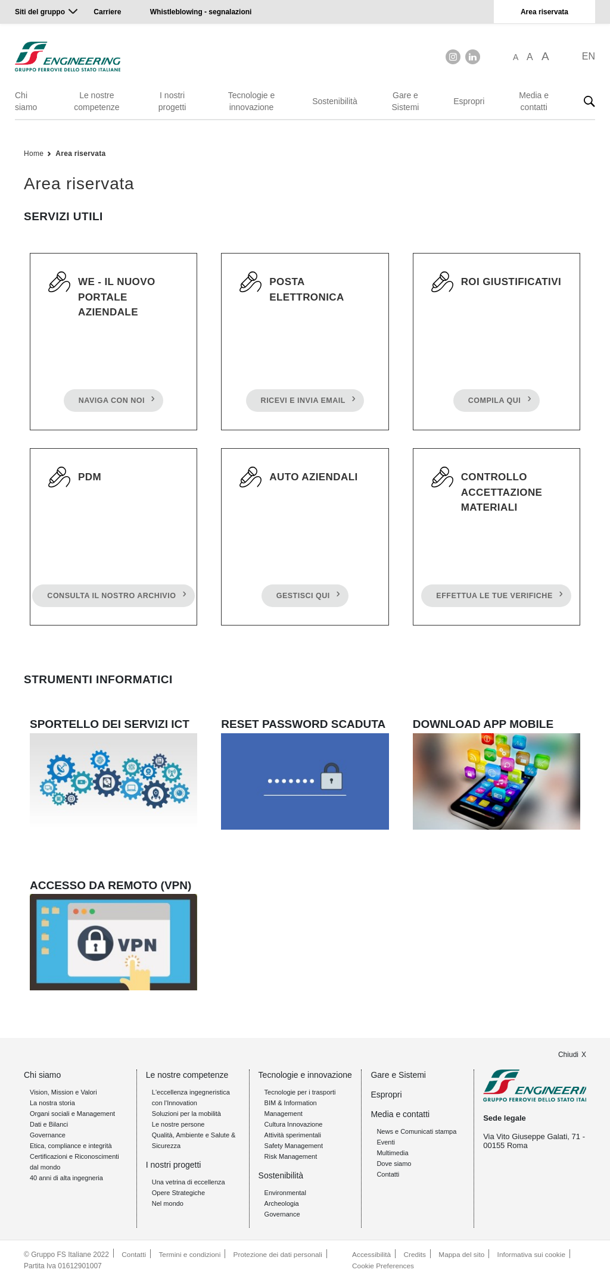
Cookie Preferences (382, 1265)
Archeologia (281, 1202)
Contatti (387, 1173)
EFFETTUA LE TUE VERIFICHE (494, 598)
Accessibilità (371, 1254)
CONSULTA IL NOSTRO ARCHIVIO (111, 598)
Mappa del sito (462, 1254)
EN (588, 56)
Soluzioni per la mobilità (186, 1113)
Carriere (107, 12)
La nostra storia (52, 1102)
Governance (48, 1134)
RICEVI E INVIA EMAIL (302, 403)
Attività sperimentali (292, 1134)
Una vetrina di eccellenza (188, 1181)
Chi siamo (26, 101)
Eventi (385, 1141)
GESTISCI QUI (302, 598)
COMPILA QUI (494, 403)
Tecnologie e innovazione (251, 101)
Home (33, 153)
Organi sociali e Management (72, 1113)
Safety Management (293, 1145)
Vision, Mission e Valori (63, 1091)
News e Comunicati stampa (416, 1130)
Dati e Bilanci (49, 1123)
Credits (414, 1254)
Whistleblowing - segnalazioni (201, 12)
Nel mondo (167, 1202)
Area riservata (544, 12)
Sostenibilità (334, 101)
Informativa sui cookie (532, 1254)
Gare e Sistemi (405, 101)
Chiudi (568, 1054)
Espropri (468, 101)
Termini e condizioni (190, 1254)
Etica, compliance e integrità (71, 1145)
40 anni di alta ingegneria (66, 1177)
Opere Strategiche (178, 1192)
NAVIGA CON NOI (111, 403)
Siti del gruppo (40, 12)
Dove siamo (393, 1163)
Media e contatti (534, 101)
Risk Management (291, 1155)
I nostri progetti (172, 101)
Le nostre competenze (96, 101)
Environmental (285, 1192)
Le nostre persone (178, 1123)
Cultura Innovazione (293, 1123)
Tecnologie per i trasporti (300, 1091)
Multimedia (392, 1152)
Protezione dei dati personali (280, 1254)
